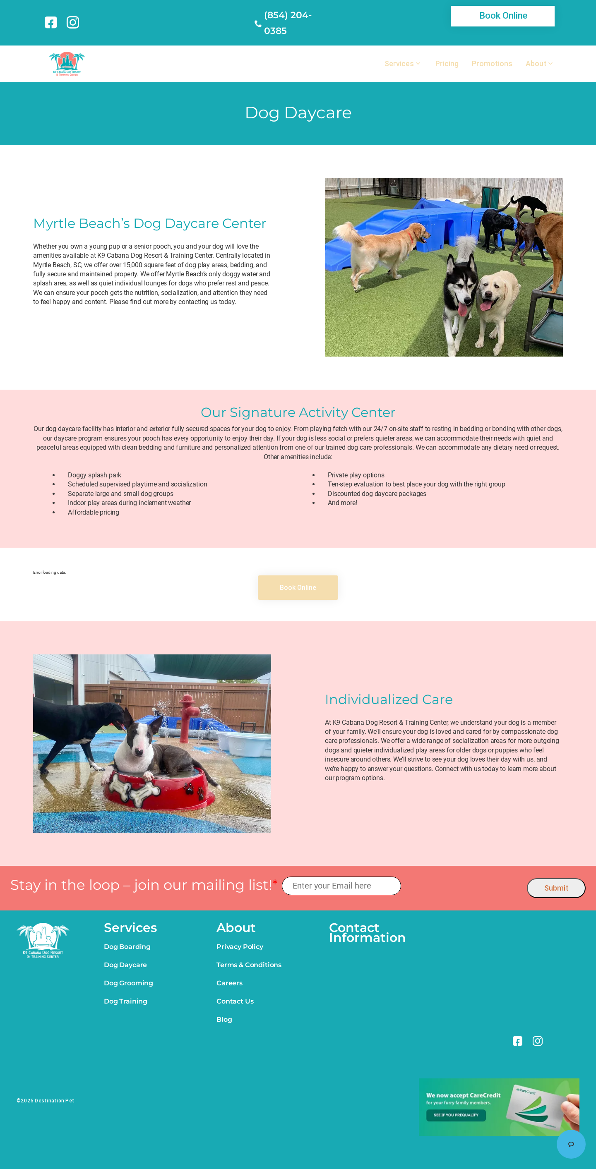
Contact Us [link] (234, 1001)
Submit (556, 888)
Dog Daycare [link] (125, 965)
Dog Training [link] (125, 1001)
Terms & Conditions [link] (248, 965)
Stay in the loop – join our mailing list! (144, 885)
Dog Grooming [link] (128, 983)
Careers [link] (229, 983)
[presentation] (464, 886)
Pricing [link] (447, 63)
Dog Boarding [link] (127, 947)
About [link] (536, 63)
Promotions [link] (492, 63)
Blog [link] (224, 1019)
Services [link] (399, 63)
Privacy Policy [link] (239, 947)
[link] (52, 22)
